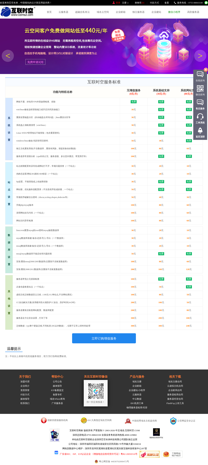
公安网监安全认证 (186, 420)
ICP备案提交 (57, 390)
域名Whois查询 (57, 399)
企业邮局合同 (175, 390)
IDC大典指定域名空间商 (100, 420)
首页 (49, 12)
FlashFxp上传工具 (175, 403)
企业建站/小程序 (137, 390)
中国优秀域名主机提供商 (144, 420)
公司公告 (57, 381)
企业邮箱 (120, 12)
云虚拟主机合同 (175, 386)
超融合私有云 (82, 12)
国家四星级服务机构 (57, 420)
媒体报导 (24, 399)
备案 (166, 2)
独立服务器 (138, 12)
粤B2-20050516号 (129, 454)
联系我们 (24, 403)
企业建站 (156, 12)
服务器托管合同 (175, 399)
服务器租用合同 (175, 394)
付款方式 (154, 2)
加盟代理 (24, 381)
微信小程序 (174, 12)
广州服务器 (57, 403)
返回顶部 (200, 136)
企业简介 (24, 386)
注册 (124, 2)
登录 (118, 2)
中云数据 (136, 399)
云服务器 (63, 12)
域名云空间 (103, 12)
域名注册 (136, 381)
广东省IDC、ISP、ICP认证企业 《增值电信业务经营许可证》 (90, 454)
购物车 (139, 2)
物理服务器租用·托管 (137, 407)
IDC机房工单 (137, 403)
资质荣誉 (24, 390)
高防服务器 (193, 12)
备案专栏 (57, 394)
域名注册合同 (175, 381)
